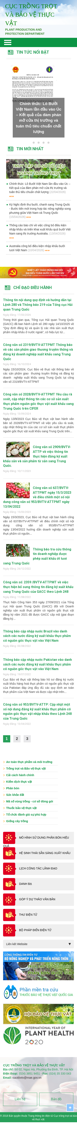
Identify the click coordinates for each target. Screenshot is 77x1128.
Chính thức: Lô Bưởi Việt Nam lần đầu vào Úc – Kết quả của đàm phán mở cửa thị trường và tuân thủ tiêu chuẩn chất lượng (39, 188)
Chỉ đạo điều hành (32, 287)
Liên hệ (20, 1099)
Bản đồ (56, 1099)
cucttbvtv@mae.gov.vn (27, 1077)
